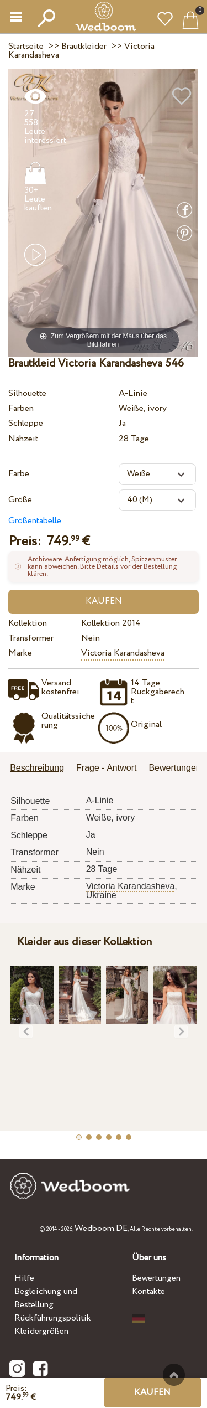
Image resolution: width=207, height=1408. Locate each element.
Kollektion (27, 623)
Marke (20, 653)
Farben (21, 408)
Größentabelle (34, 520)
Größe (20, 499)
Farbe (18, 473)
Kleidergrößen (41, 1331)
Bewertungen (156, 1278)
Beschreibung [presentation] (37, 767)
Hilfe (24, 1278)
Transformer (31, 638)
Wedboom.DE (101, 1228)
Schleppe (25, 423)
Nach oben (174, 1375)
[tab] (41, 769)
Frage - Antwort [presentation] (106, 767)
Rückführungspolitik (52, 1318)
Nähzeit (23, 439)
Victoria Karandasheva (122, 653)
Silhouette (27, 393)
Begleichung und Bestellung (45, 1298)
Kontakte (148, 1291)
